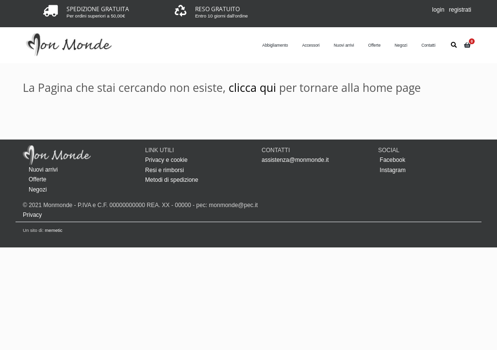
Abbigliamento (275, 45)
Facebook (391, 160)
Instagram (392, 170)
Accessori (310, 45)
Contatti (428, 45)
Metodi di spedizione (171, 179)
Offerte (374, 45)
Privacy (32, 214)
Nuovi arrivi (344, 45)
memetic (53, 230)
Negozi (401, 45)
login (438, 9)
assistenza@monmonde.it (295, 160)
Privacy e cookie (166, 160)
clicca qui (252, 87)
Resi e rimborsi (164, 170)
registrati (460, 9)
